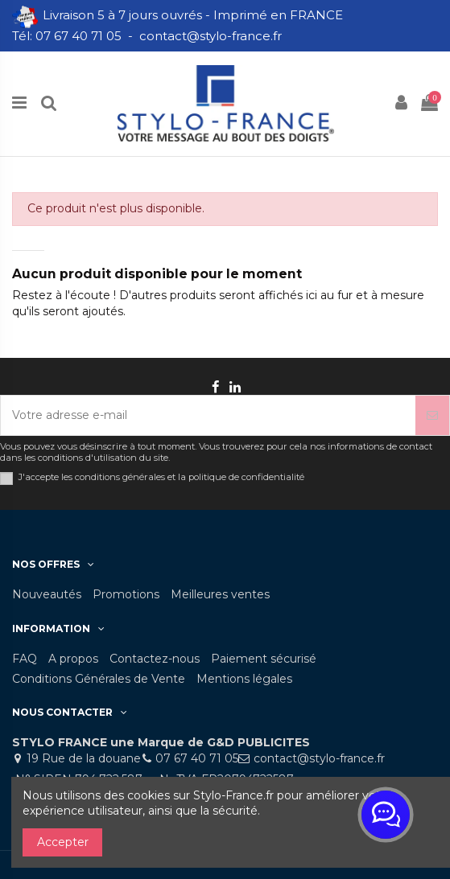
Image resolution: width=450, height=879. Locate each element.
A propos (73, 658)
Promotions (126, 594)
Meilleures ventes (220, 594)
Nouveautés (46, 594)
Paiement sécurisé (263, 658)
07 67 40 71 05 (196, 758)
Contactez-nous (154, 658)
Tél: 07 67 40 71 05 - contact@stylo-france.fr (148, 35)
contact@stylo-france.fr (319, 758)
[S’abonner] (432, 415)
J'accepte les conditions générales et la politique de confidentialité (161, 477)
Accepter (63, 842)
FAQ (24, 658)
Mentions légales (244, 679)
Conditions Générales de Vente (98, 679)
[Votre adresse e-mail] (208, 415)
